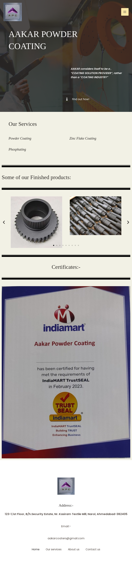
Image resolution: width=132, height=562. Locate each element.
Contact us (94, 549)
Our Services (23, 124)
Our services (53, 549)
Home (35, 549)
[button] (4, 222)
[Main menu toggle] (125, 12)
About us (74, 549)
